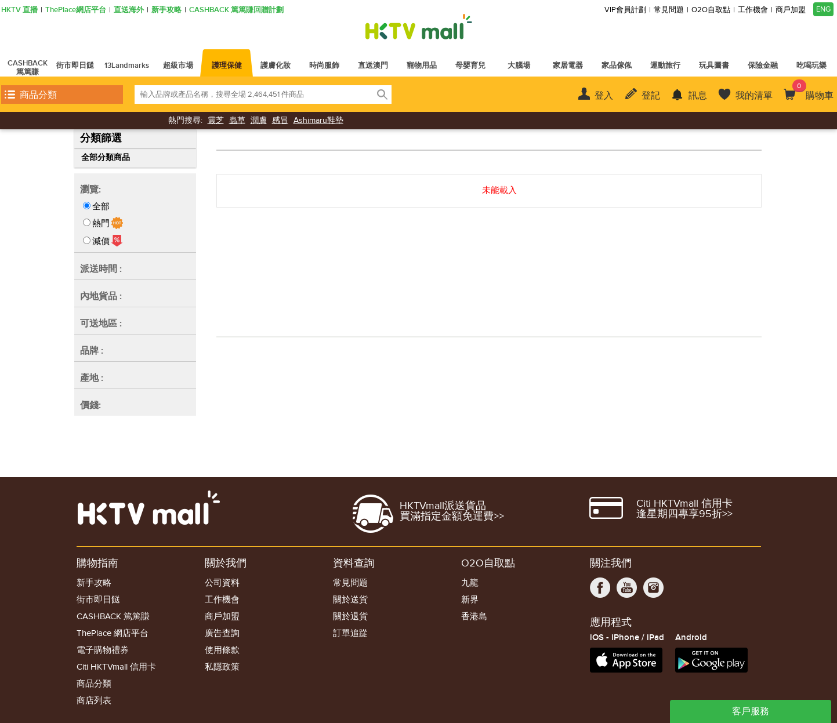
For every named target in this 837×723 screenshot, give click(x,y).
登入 (604, 95)
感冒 (280, 120)
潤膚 (259, 120)
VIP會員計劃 (625, 10)
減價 (101, 241)
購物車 (813, 90)
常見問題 (669, 10)
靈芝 (216, 120)
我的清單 (754, 95)
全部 (101, 206)
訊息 (698, 95)
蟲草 (237, 120)
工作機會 (753, 10)
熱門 (101, 223)
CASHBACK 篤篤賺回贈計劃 (236, 10)
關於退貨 (350, 616)
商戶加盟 (791, 10)
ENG (823, 9)
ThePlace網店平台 (75, 10)
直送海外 (129, 10)
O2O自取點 (710, 10)
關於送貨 (350, 599)
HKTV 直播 (19, 10)
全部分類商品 (105, 157)
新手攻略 (166, 10)
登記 (651, 95)
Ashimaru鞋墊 (318, 120)
